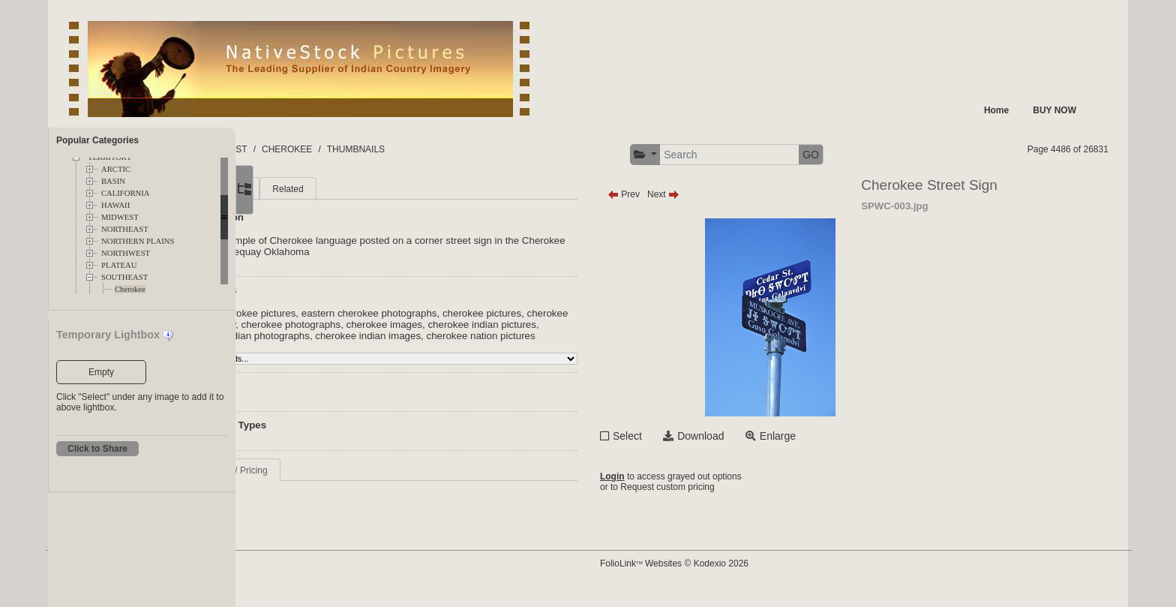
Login (712, 478)
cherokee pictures (597, 313)
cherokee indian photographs (401, 335)
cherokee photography (345, 324)
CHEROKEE (503, 149)
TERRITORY (368, 149)
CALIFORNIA (125, 193)
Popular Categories (97, 140)
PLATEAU (118, 265)
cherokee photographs (450, 324)
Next (764, 194)
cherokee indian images (524, 335)
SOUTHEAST (124, 277)
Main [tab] (306, 189)
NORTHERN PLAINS (137, 241)
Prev (724, 194)
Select (727, 436)
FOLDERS (306, 149)
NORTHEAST (124, 229)
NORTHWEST (125, 253)
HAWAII (115, 205)
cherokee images (544, 324)
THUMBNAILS (572, 149)
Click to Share (98, 448)
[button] (746, 155)
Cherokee (130, 289)
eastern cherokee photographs (485, 313)
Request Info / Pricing (340, 481)
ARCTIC (115, 169)
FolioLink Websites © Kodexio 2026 (774, 574)
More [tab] (352, 189)
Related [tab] (403, 189)
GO (911, 155)
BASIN (113, 181)
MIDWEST (120, 217)
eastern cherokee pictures (353, 313)
